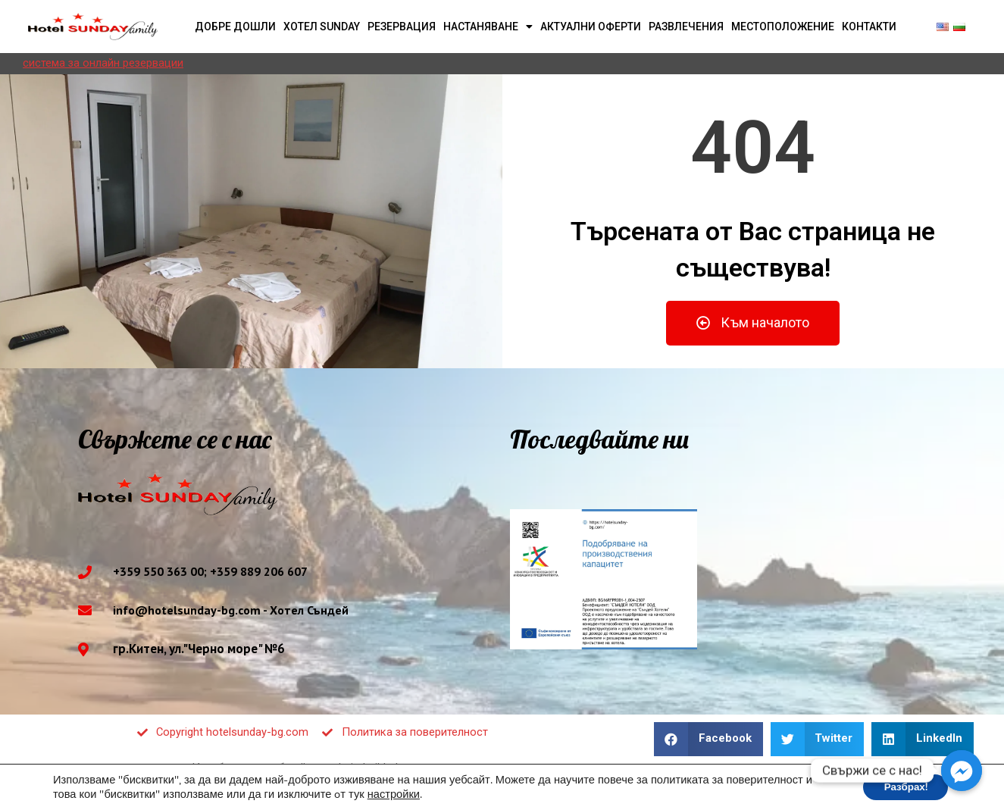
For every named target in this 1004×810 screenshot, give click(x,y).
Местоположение (782, 26)
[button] (753, 323)
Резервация (402, 26)
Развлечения (686, 26)
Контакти (869, 26)
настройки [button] (394, 793)
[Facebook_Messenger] (961, 770)
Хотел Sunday (321, 26)
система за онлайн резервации (104, 63)
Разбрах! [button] (903, 786)
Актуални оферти (590, 26)
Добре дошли (235, 26)
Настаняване (488, 26)
